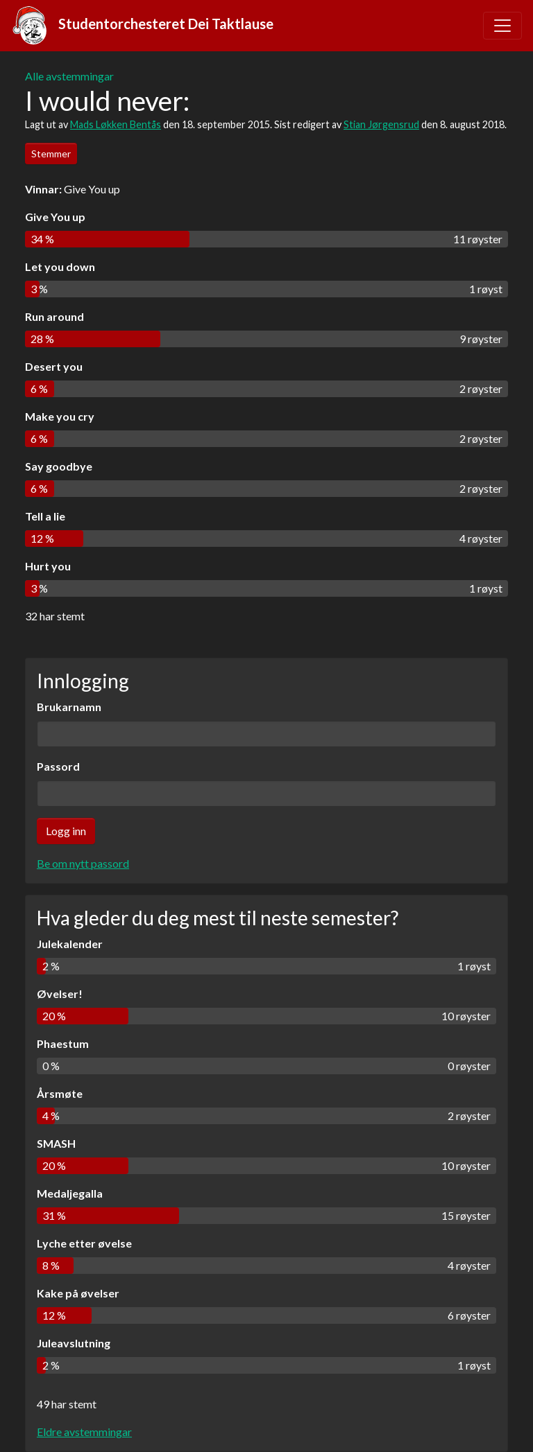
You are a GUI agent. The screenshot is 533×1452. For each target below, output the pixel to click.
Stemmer (51, 153)
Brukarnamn (69, 706)
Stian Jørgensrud (381, 124)
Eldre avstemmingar (84, 1431)
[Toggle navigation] (502, 26)
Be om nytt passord (83, 863)
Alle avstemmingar (69, 75)
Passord (58, 766)
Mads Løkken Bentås (115, 124)
